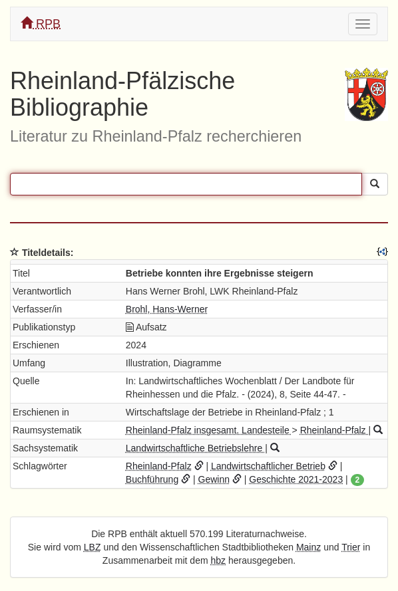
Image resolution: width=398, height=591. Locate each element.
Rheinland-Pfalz (334, 430)
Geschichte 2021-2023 (296, 479)
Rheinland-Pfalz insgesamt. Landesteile (209, 430)
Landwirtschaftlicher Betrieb (268, 466)
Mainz (308, 547)
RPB (41, 24)
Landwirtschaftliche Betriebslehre (195, 448)
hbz (218, 560)
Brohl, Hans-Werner (167, 309)
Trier (350, 547)
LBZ (92, 547)
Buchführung (152, 479)
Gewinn (214, 479)
